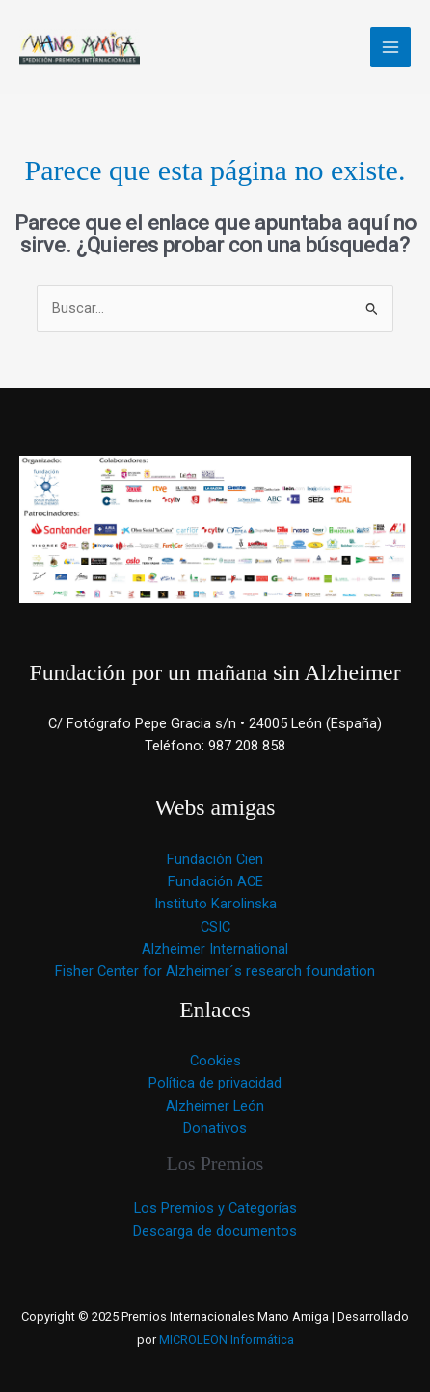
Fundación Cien (215, 859)
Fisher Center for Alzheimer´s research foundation (215, 971)
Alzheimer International (215, 949)
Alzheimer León (215, 1106)
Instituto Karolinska (215, 903)
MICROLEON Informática (225, 1339)
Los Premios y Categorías (215, 1208)
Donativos (215, 1128)
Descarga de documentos (215, 1231)
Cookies (215, 1060)
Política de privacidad (215, 1082)
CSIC (215, 926)
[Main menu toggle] (390, 47)
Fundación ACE (215, 881)
